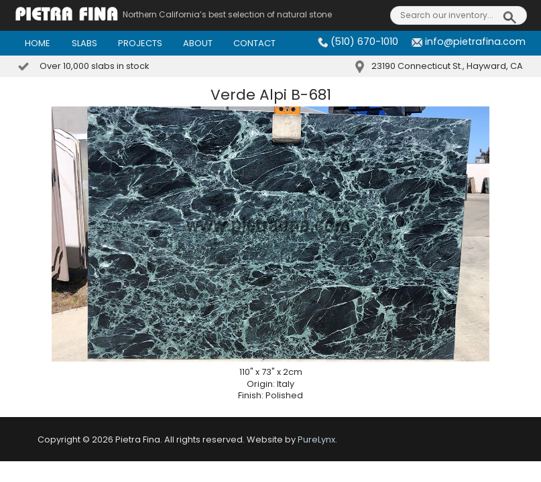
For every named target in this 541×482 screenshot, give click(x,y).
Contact (254, 43)
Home (37, 43)
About (198, 43)
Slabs (84, 43)
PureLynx (316, 439)
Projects (140, 43)
